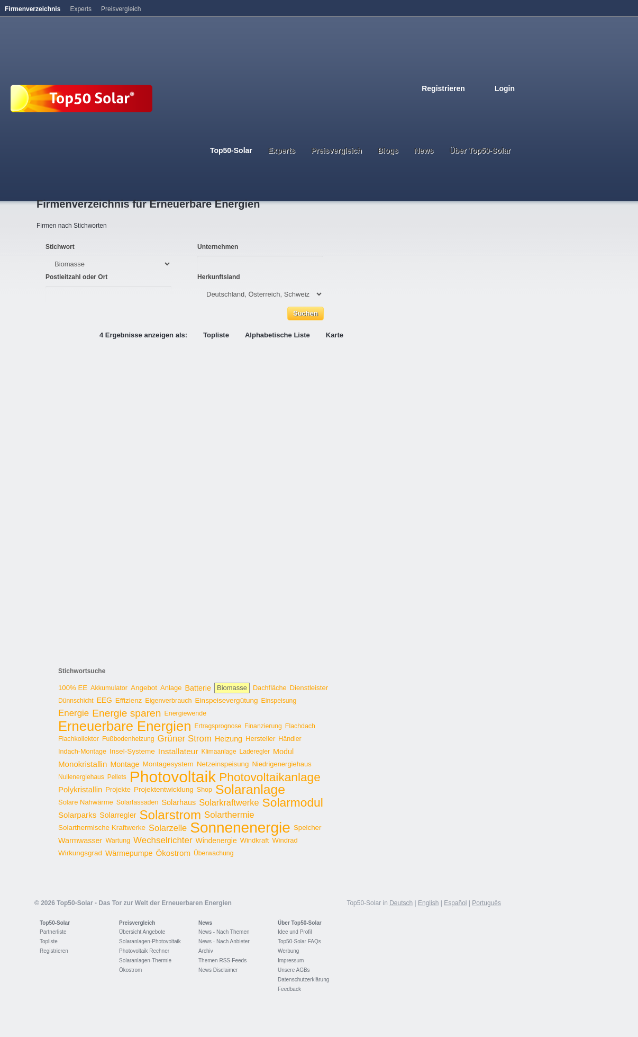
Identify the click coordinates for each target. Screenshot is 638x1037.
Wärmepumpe (129, 853)
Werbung (288, 951)
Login (505, 88)
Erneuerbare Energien (124, 726)
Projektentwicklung (164, 789)
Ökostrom (173, 852)
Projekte (118, 789)
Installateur (178, 751)
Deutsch (440, 105)
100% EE (72, 688)
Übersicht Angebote (142, 932)
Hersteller (260, 739)
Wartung (117, 840)
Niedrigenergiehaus (281, 764)
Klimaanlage (219, 751)
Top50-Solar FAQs (299, 941)
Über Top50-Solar (300, 923)
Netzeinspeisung (223, 764)
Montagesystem (168, 764)
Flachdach (300, 726)
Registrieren (443, 88)
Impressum (291, 960)
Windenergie (216, 840)
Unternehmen (217, 247)
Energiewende (185, 713)
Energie (73, 713)
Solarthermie (229, 815)
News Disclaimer (218, 970)
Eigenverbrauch (168, 700)
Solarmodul (292, 802)
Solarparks (77, 814)
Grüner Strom (185, 739)
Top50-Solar (55, 923)
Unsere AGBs (294, 970)
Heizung (228, 739)
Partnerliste (53, 932)
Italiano (487, 105)
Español (455, 903)
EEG (104, 700)
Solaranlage (250, 789)
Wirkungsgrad (80, 853)
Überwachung (214, 853)
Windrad (284, 840)
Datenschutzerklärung (303, 979)
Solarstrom (170, 815)
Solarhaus (178, 802)
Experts (81, 9)
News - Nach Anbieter (224, 941)
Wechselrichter (163, 840)
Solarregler (117, 815)
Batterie (198, 688)
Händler (289, 739)
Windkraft (254, 840)
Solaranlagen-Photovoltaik (150, 941)
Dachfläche (270, 688)
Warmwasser (80, 840)
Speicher (308, 828)
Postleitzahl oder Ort (76, 277)
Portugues (499, 105)
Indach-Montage (82, 751)
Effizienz (128, 700)
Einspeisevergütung (226, 700)
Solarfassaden (137, 802)
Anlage (170, 688)
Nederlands (510, 105)
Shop (204, 789)
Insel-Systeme (132, 751)
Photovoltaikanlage (270, 777)
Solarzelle (168, 828)
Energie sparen (126, 713)
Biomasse (232, 688)
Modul (283, 751)
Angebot (144, 688)
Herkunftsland (218, 277)
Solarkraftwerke (229, 802)
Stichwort (60, 247)
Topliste (216, 335)
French (464, 105)
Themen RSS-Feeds (222, 960)
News (205, 923)
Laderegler (255, 751)
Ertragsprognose (217, 726)
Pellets (116, 777)
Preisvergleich (137, 923)
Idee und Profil (295, 932)
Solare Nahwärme (85, 802)
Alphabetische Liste (277, 335)
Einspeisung (279, 700)
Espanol (475, 105)
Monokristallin (82, 763)
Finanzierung (263, 726)
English (452, 105)
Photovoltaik (173, 776)
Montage (124, 764)
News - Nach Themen (224, 932)
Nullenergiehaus (81, 777)
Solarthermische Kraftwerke (101, 828)
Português (486, 903)
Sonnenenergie (240, 827)
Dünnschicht (76, 700)
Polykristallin (80, 789)
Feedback (289, 989)
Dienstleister (309, 688)
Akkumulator (108, 688)
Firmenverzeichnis (32, 9)
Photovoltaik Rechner (144, 951)
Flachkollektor (78, 739)
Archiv (205, 951)
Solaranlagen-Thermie (145, 960)
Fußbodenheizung (128, 739)
